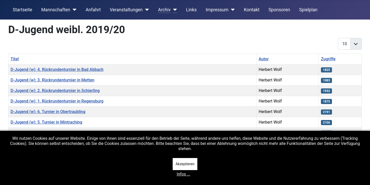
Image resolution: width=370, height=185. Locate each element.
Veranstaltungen (126, 9)
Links (191, 9)
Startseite (22, 9)
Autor (263, 59)
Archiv (164, 9)
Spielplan (308, 9)
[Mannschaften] (73, 9)
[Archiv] (174, 9)
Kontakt (252, 9)
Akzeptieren (185, 164)
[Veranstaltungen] (146, 9)
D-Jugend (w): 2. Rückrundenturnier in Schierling (55, 90)
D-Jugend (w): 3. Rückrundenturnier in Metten (52, 80)
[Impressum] (231, 9)
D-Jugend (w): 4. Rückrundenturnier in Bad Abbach (57, 69)
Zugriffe (328, 59)
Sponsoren (279, 9)
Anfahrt (93, 9)
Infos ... (183, 174)
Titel (15, 59)
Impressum (217, 9)
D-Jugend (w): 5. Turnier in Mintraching (46, 122)
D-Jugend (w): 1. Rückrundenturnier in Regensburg (57, 101)
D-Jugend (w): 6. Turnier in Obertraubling (48, 111)
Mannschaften (55, 9)
